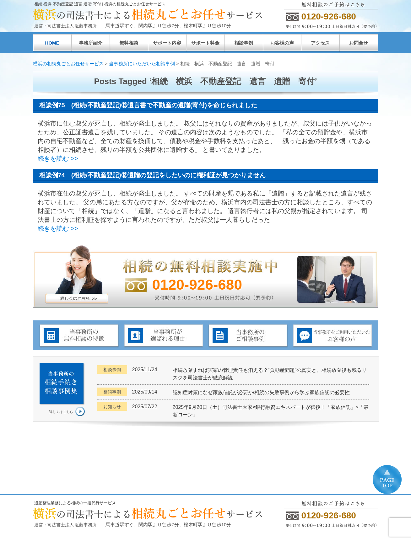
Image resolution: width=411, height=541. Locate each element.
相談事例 (243, 43)
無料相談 (128, 43)
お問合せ (358, 43)
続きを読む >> (58, 158)
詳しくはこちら (61, 412)
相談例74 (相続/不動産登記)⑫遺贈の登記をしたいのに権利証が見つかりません (152, 175)
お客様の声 (282, 43)
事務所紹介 (90, 43)
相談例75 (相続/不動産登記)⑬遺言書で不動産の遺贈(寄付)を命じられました (148, 105)
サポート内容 (167, 43)
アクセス (320, 43)
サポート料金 (205, 43)
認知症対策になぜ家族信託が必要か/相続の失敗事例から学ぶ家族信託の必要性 (261, 392)
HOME (52, 43)
